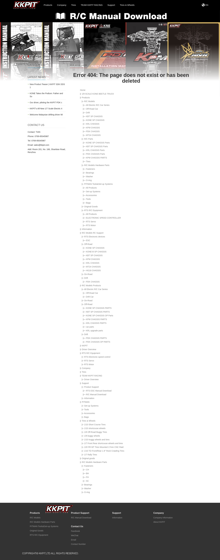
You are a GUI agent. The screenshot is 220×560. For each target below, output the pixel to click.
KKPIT (85, 345)
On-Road (88, 274)
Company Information (163, 517)
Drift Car (90, 297)
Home (45, 56)
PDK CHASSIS (93, 131)
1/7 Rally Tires (90, 454)
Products (86, 97)
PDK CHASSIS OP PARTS (98, 342)
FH (87, 477)
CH (87, 469)
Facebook (75, 531)
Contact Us (77, 526)
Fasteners (90, 169)
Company (86, 368)
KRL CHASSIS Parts (95, 150)
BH (87, 473)
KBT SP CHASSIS (94, 116)
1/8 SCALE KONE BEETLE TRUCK (98, 94)
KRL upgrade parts (94, 330)
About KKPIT (159, 522)
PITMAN (85, 402)
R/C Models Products (91, 285)
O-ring (89, 180)
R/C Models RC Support (92, 233)
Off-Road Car (92, 109)
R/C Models (89, 101)
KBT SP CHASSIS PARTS (98, 312)
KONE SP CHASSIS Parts (98, 143)
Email (73, 540)
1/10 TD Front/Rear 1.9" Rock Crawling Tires (104, 451)
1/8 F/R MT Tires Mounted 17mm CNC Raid (104, 447)
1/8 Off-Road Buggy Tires (95, 432)
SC (87, 481)
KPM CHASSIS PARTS (96, 158)
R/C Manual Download (96, 394)
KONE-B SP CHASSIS (96, 252)
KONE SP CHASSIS (95, 120)
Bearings (90, 173)
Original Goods (91, 206)
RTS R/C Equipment (93, 210)
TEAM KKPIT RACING (92, 376)
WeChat (74, 535)
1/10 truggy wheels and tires (96, 439)
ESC (88, 240)
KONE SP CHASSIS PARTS (99, 308)
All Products (91, 188)
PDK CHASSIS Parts (95, 154)
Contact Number (78, 544)
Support (85, 383)
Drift (88, 112)
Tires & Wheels (88, 421)
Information (87, 229)
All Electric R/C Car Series (97, 105)
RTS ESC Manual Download (99, 391)
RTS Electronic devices (94, 236)
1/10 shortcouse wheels (94, 428)
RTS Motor (91, 225)
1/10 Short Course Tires (95, 424)
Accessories (91, 195)
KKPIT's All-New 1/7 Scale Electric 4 (46, 108)
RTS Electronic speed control (97, 357)
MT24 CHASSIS (93, 135)
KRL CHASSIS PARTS (96, 323)
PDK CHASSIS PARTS (96, 338)
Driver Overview (89, 349)
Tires (88, 161)
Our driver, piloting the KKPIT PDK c (46, 102)
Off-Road (88, 244)
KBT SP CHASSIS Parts (97, 146)
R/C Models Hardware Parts (96, 165)
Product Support (91, 387)
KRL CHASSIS (92, 124)
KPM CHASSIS (93, 127)
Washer (89, 176)
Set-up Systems (93, 191)
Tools (88, 199)
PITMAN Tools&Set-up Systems (98, 184)
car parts (90, 327)
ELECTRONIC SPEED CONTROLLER (103, 218)
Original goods (88, 458)
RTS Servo (91, 221)
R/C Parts (88, 139)
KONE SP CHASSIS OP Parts (99, 315)
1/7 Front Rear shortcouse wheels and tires (103, 443)
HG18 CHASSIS (93, 270)
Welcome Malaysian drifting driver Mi (46, 114)
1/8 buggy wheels (92, 436)
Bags (88, 203)
